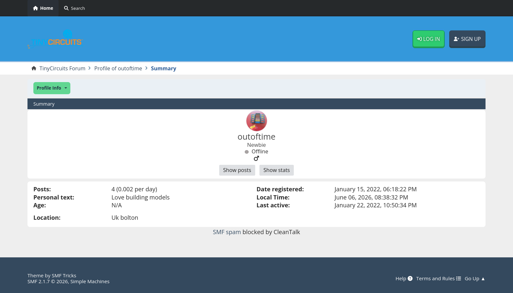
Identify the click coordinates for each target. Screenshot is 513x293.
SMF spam (227, 232)
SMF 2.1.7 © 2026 (47, 281)
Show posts (237, 170)
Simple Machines (90, 281)
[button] (51, 88)
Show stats (276, 170)
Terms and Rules (438, 278)
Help (403, 278)
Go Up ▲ (475, 278)
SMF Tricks (64, 275)
